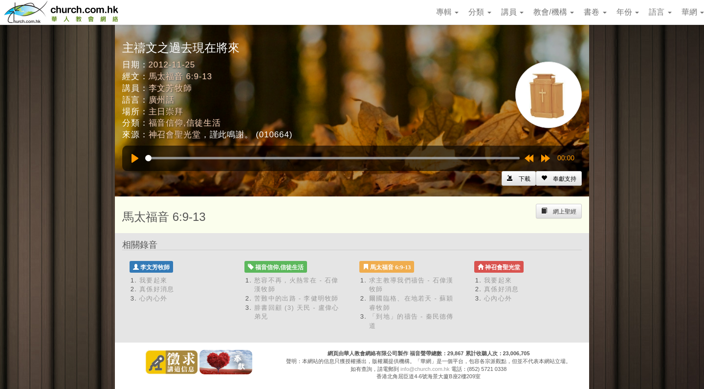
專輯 (447, 12)
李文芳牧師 (170, 88)
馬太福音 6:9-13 (180, 76)
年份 (627, 12)
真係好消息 (157, 289)
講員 (512, 12)
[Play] (135, 158)
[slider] (332, 158)
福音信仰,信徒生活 (185, 123)
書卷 (595, 12)
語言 (660, 12)
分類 (479, 12)
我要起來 (153, 280)
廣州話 (162, 100)
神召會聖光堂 (175, 134)
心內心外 (153, 298)
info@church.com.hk (424, 369)
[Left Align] (559, 178)
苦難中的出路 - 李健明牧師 (296, 298)
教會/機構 (553, 12)
